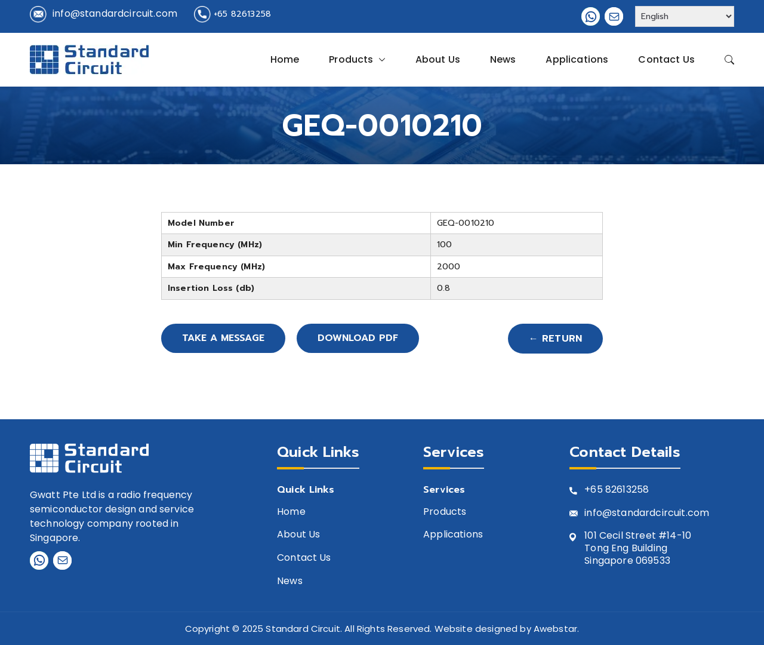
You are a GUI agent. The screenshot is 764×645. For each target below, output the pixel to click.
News (503, 59)
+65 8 (597, 490)
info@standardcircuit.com (115, 13)
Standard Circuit (303, 628)
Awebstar (555, 628)
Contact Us (666, 59)
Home (285, 59)
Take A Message (224, 338)
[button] (380, 59)
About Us (437, 59)
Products (357, 59)
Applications (577, 59)
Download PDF (361, 338)
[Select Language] (684, 16)
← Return (555, 338)
